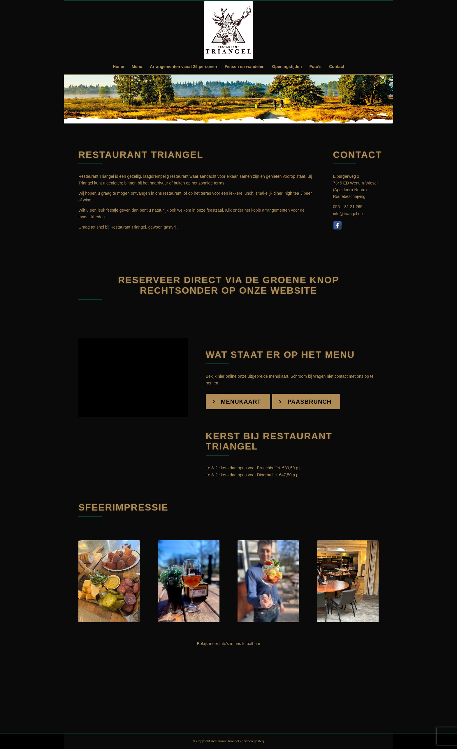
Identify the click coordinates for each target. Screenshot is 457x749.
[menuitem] (118, 66)
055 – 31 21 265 (347, 206)
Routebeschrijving (349, 196)
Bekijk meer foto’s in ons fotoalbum (228, 643)
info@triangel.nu (348, 213)
